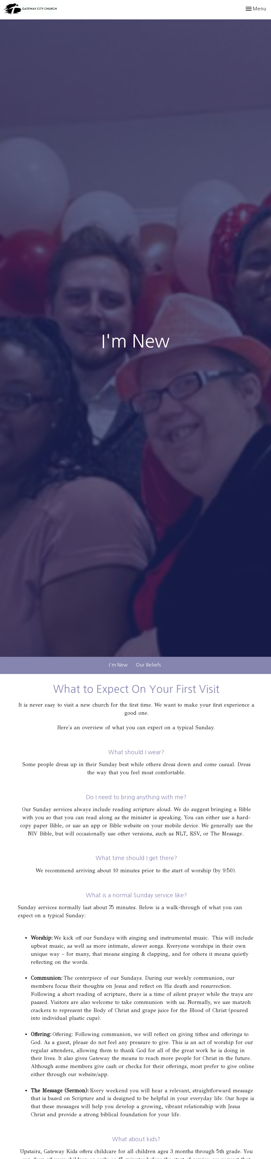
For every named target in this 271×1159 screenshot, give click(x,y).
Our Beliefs (148, 664)
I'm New (118, 664)
